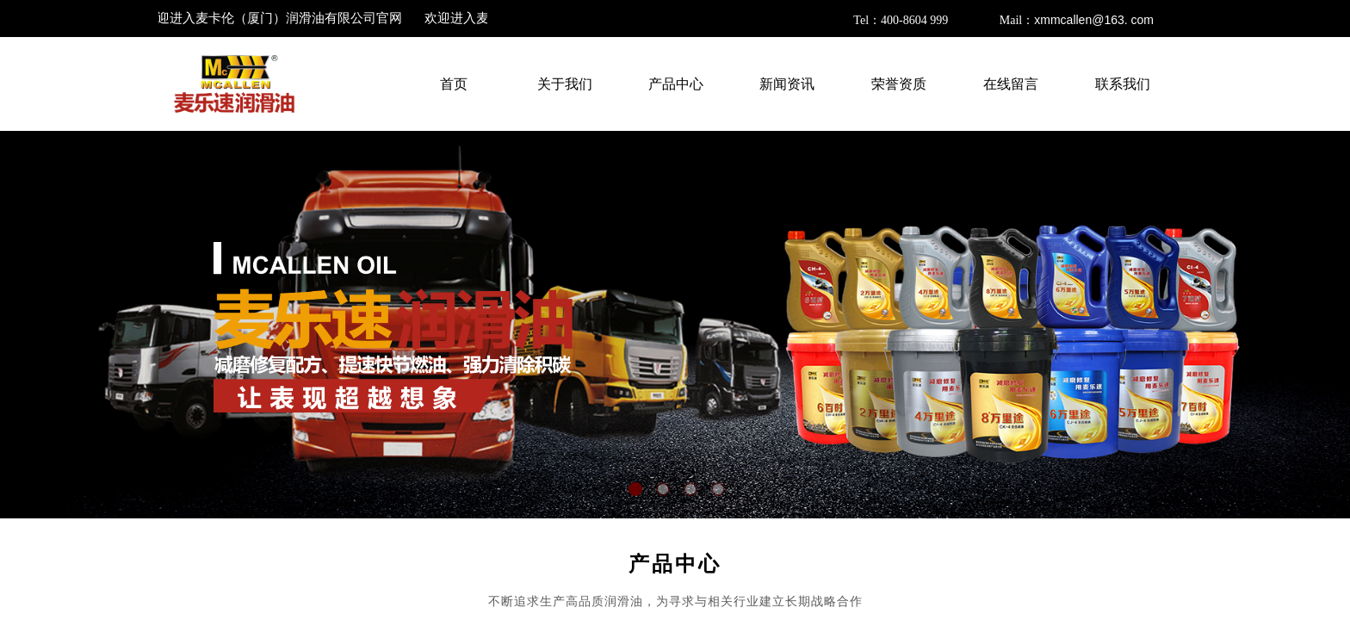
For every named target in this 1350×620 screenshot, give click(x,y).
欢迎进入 (276, 18)
